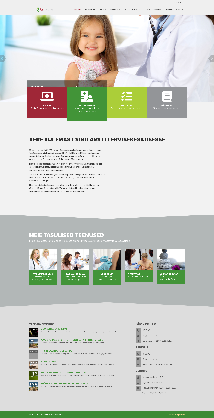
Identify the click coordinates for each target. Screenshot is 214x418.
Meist (101, 9)
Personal (113, 9)
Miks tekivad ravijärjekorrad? (57, 351)
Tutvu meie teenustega (126, 79)
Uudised (169, 9)
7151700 (145, 330)
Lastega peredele (131, 9)
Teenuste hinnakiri (152, 9)
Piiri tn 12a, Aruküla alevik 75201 (157, 364)
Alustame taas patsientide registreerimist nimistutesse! (72, 340)
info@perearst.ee (149, 335)
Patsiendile (90, 9)
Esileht (77, 9)
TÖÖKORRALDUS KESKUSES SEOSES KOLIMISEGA (64, 384)
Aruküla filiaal (49, 362)
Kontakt (180, 9)
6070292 (145, 354)
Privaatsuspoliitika (177, 414)
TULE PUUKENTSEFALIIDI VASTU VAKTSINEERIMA (64, 373)
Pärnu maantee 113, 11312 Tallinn (157, 341)
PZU (162, 377)
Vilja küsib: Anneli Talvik (54, 329)
